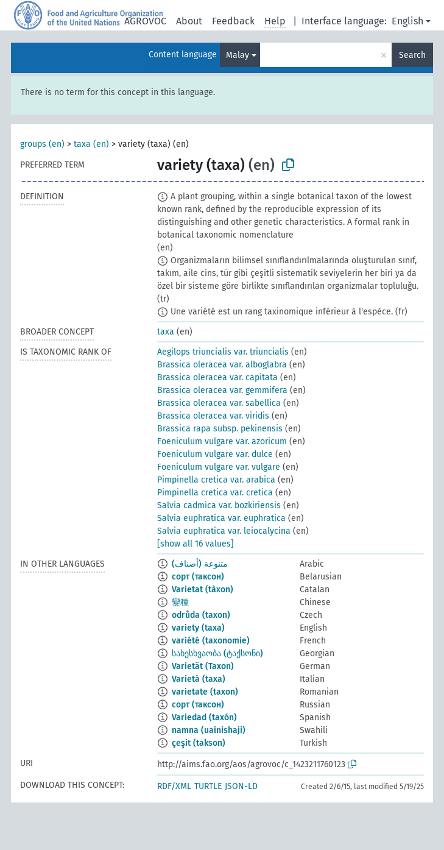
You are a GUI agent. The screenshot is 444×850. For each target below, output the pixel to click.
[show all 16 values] (195, 544)
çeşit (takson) (198, 743)
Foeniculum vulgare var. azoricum (222, 441)
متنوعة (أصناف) (200, 564)
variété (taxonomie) (211, 641)
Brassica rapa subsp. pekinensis (220, 428)
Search (412, 55)
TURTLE (208, 786)
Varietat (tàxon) (202, 589)
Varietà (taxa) (198, 679)
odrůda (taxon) (201, 615)
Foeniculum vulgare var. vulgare (218, 467)
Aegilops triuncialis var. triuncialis (223, 352)
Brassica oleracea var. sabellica (219, 403)
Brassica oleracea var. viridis (213, 416)
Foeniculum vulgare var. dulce (215, 454)
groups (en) (42, 144)
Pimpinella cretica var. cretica (215, 492)
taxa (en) (91, 144)
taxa (165, 332)
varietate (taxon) (205, 692)
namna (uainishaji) (208, 730)
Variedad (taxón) (204, 717)
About (189, 21)
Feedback (233, 21)
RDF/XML (174, 786)
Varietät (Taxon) (203, 666)
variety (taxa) (198, 628)
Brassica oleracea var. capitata (217, 377)
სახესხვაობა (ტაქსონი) (217, 653)
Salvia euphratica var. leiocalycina (224, 531)
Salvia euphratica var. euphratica (221, 518)
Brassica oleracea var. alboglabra (222, 364)
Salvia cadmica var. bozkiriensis (219, 505)
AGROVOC (145, 21)
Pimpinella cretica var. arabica (216, 480)
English (407, 21)
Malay (237, 55)
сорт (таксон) (198, 577)
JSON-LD (241, 786)
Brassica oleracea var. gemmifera (222, 390)
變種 (180, 602)
